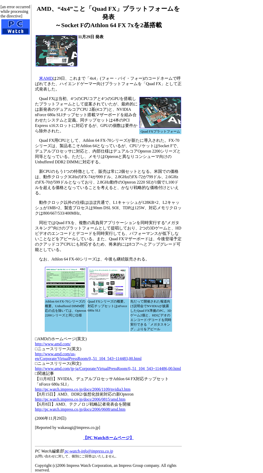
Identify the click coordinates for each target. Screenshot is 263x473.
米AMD (46, 78)
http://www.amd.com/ (53, 344)
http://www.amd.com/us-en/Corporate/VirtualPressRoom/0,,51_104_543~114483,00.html (88, 356)
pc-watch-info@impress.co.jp (89, 451)
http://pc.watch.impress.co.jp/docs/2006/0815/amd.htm (80, 399)
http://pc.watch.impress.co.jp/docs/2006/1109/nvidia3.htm (82, 389)
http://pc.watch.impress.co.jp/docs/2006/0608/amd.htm (80, 409)
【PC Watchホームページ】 (108, 438)
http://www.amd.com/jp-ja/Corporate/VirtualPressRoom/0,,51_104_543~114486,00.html (108, 368)
